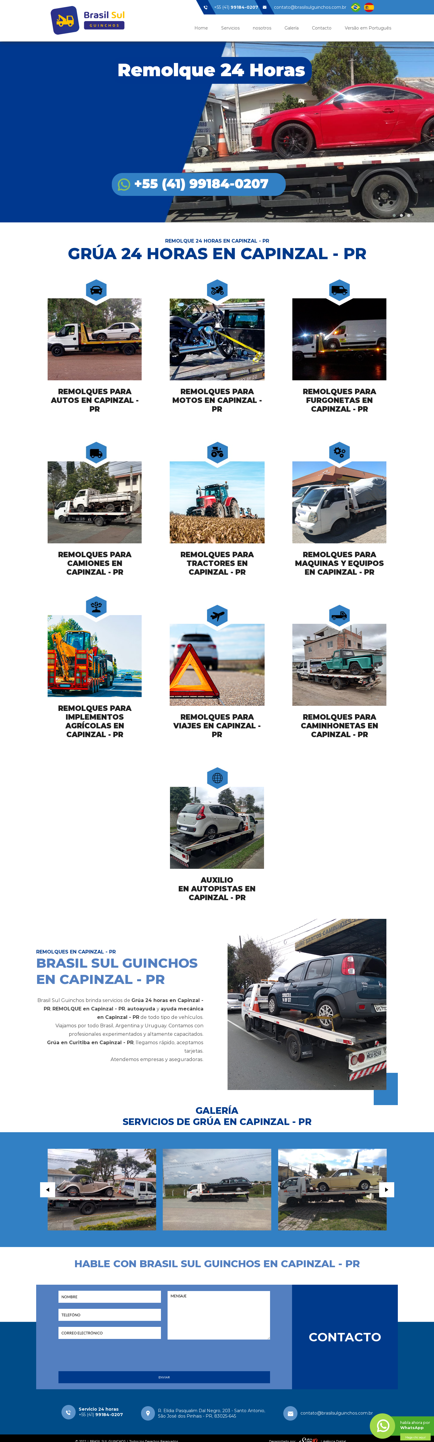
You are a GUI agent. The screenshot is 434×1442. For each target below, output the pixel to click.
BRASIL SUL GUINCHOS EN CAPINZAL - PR (117, 971)
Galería (292, 28)
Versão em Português (368, 28)
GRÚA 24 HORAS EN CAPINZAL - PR (217, 253)
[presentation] (164, 1359)
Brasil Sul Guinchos (87, 20)
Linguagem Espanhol (369, 7)
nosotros (262, 28)
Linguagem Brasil (356, 7)
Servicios (230, 28)
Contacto (322, 28)
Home (201, 28)
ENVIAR (164, 1377)
